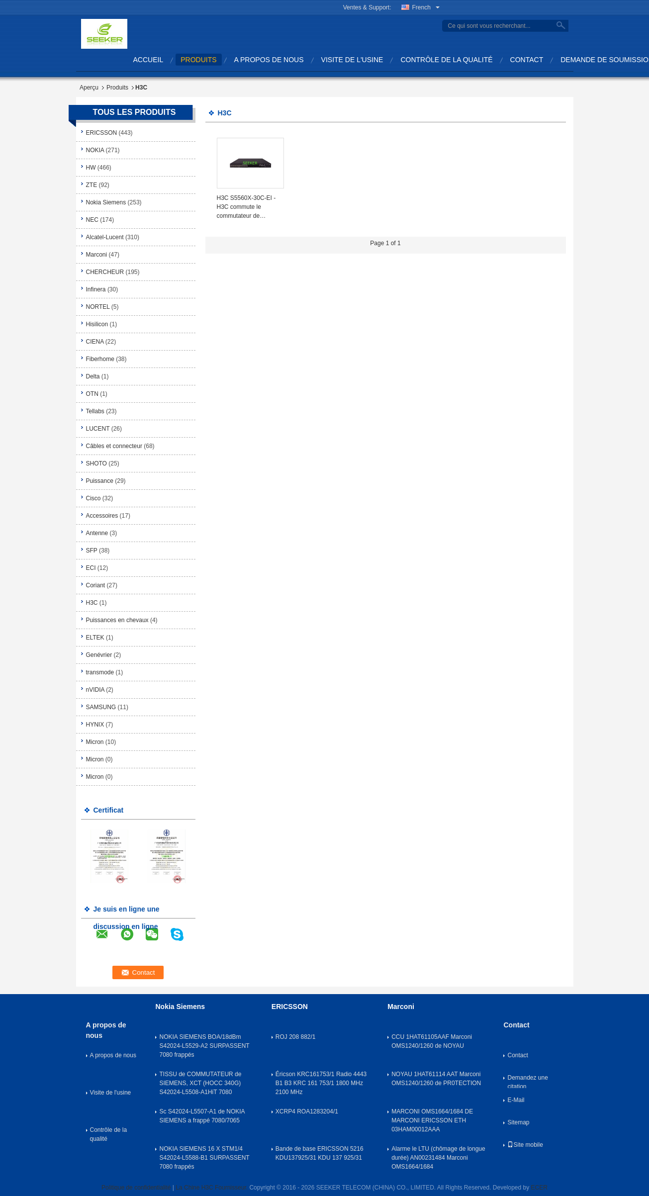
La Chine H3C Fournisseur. (212, 1187)
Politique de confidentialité (136, 1187)
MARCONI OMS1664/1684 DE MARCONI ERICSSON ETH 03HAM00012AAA (432, 1120)
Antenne (97, 533)
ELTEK (95, 637)
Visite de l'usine (352, 60)
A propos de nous (269, 60)
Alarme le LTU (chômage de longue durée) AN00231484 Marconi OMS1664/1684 (438, 1157)
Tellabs (95, 411)
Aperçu (89, 87)
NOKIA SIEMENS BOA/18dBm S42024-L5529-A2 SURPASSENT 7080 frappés (204, 1045)
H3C (92, 602)
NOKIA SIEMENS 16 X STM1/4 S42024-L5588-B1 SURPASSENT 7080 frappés (204, 1157)
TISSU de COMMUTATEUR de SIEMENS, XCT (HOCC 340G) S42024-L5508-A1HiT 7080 (200, 1083)
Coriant (95, 585)
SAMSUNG (101, 707)
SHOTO (96, 463)
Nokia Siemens (106, 202)
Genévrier (99, 654)
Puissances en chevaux (117, 620)
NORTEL (98, 306)
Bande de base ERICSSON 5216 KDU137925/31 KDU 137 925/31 (320, 1153)
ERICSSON (101, 132)
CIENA (95, 341)
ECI (91, 567)
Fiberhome (100, 359)
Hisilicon (97, 324)
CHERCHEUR (105, 272)
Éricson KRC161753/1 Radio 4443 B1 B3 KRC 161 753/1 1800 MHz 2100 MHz (321, 1083)
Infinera (96, 289)
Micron (95, 741)
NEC (92, 219)
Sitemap (518, 1122)
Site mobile (525, 1144)
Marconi (96, 254)
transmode (100, 672)
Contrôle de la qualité (446, 60)
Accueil (148, 60)
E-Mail (515, 1100)
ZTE (91, 185)
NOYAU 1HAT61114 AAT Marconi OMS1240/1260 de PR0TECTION (436, 1079)
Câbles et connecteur (114, 446)
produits (198, 60)
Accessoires (102, 515)
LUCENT (98, 428)
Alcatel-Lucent (105, 237)
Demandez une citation (527, 1081)
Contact (527, 60)
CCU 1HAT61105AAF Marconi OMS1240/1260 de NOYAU (431, 1041)
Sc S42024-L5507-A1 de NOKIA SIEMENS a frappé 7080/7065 (201, 1116)
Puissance (99, 480)
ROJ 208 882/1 (296, 1036)
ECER (539, 1187)
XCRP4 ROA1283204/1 (307, 1111)
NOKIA (95, 150)
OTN (92, 393)
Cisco (93, 498)
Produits (117, 87)
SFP (91, 550)
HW (91, 167)
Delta (93, 376)
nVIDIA (95, 689)
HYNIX (95, 724)
